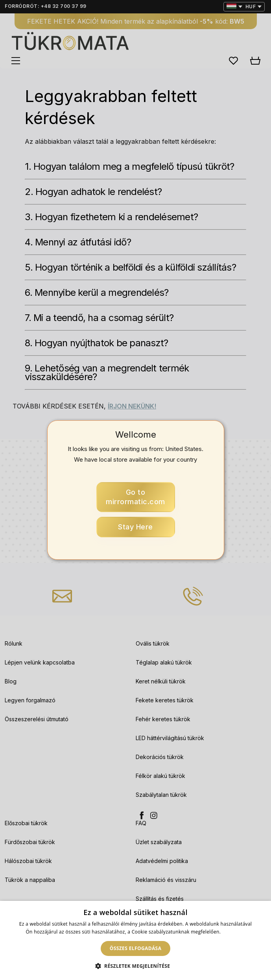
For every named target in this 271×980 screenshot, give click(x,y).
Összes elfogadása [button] (136, 948)
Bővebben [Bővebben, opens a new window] (233, 931)
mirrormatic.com (135, 497)
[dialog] (135, 940)
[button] (135, 966)
